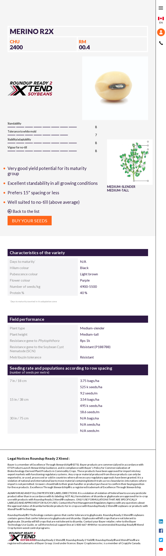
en (161, 20)
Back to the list (24, 211)
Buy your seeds (29, 220)
